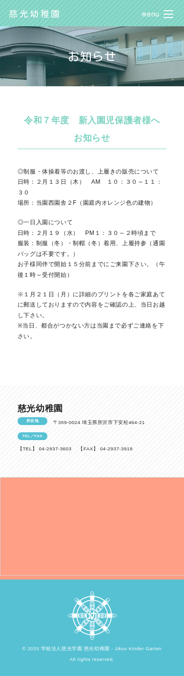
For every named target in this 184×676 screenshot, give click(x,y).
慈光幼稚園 (35, 13)
